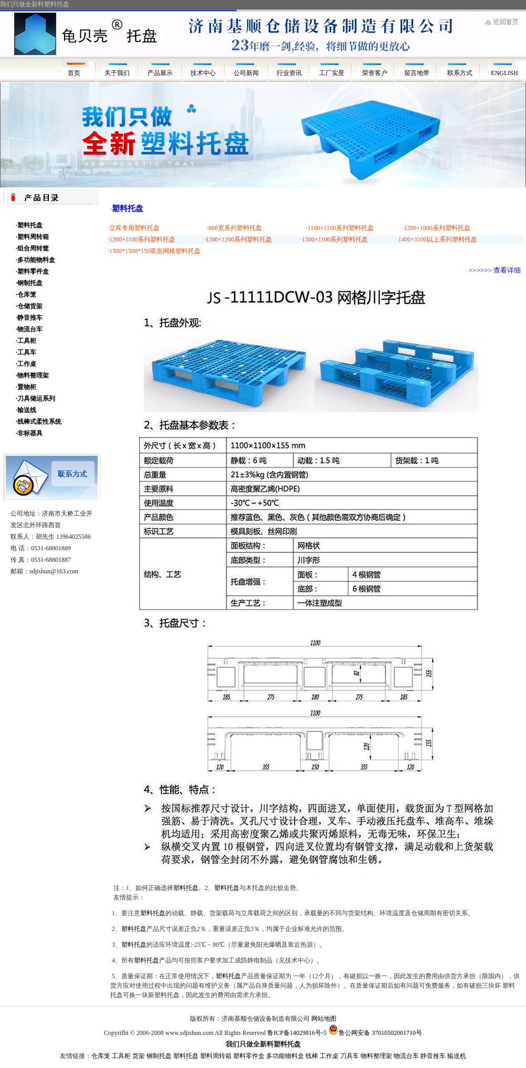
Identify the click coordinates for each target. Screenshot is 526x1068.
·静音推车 (29, 317)
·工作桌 (26, 364)
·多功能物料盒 (35, 260)
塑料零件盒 (249, 1056)
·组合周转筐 (32, 248)
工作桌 (329, 1056)
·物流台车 (29, 329)
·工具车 (26, 352)
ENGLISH (504, 73)
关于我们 (117, 73)
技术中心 (203, 73)
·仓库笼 (26, 294)
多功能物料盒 (285, 1056)
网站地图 (323, 1018)
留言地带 (418, 73)
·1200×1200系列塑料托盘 (238, 239)
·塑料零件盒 (32, 271)
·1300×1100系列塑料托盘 (334, 239)
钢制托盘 (159, 1056)
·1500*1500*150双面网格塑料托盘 (154, 251)
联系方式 (461, 73)
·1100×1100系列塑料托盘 (340, 228)
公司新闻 (246, 73)
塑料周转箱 (216, 1056)
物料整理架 (376, 1056)
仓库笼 (100, 1056)
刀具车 (349, 1056)
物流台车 (406, 1056)
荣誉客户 (375, 73)
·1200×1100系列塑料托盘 (141, 239)
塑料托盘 (185, 888)
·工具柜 (26, 340)
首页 (74, 73)
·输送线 (26, 410)
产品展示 (160, 73)
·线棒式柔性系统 (38, 421)
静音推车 (433, 1056)
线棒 (312, 1056)
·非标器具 (29, 433)
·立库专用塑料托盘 (134, 228)
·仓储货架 (29, 306)
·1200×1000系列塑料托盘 (436, 228)
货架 (138, 1056)
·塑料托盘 (29, 225)
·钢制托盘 (29, 283)
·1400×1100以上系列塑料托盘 (436, 239)
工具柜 (121, 1056)
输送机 (456, 1056)
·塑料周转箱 (32, 236)
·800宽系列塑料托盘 (234, 228)
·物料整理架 (32, 375)
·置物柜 (26, 387)
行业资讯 (289, 73)
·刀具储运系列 (35, 398)
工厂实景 (332, 73)
